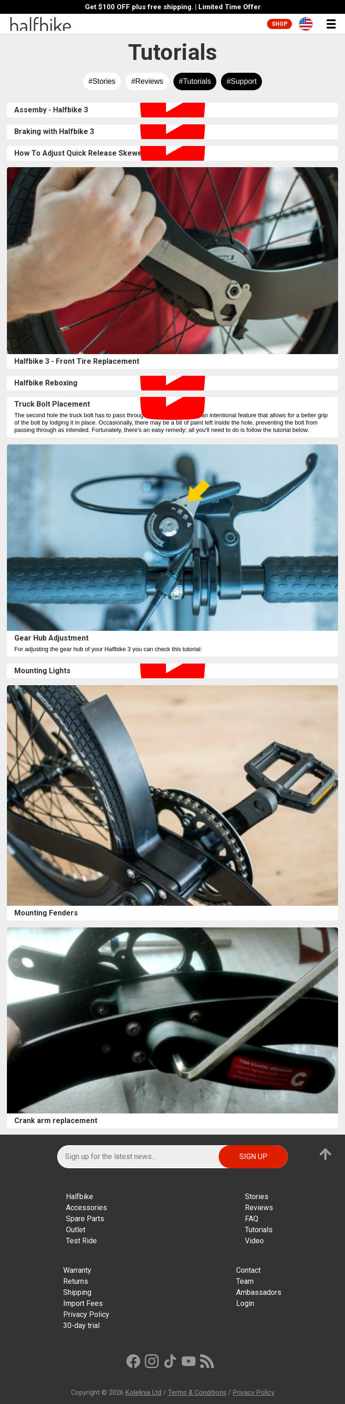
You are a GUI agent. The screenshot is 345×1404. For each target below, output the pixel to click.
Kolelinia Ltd (143, 1393)
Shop (279, 24)
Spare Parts (85, 1218)
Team (245, 1281)
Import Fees (83, 1303)
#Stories (102, 81)
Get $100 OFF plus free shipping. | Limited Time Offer (173, 7)
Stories (256, 1196)
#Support (241, 81)
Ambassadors (258, 1292)
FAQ (251, 1218)
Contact (248, 1270)
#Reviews (147, 81)
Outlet (75, 1229)
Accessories (86, 1207)
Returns (75, 1281)
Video (254, 1240)
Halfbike (79, 1196)
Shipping (77, 1292)
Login (245, 1303)
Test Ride (81, 1240)
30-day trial (81, 1325)
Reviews (259, 1207)
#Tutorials (195, 81)
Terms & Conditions (197, 1393)
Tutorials (259, 1229)
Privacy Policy (86, 1314)
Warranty (77, 1270)
